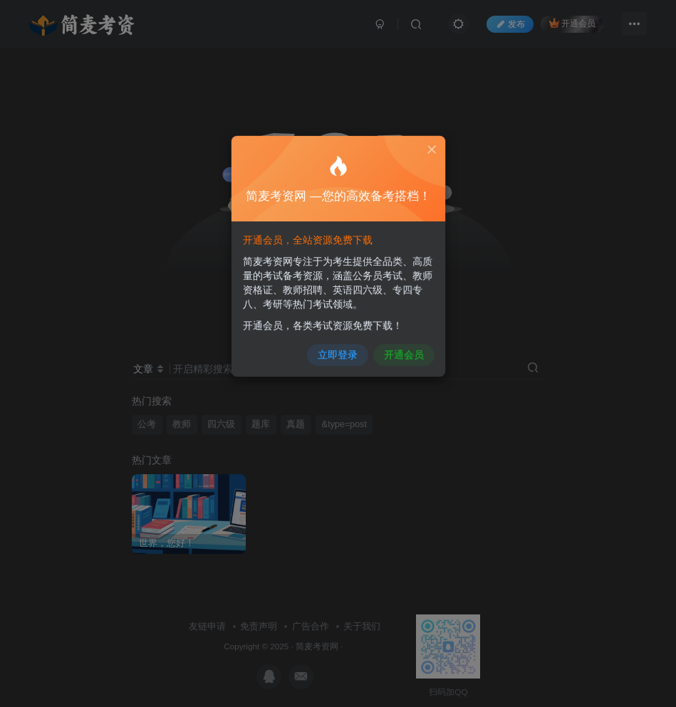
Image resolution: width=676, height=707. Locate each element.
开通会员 (398, 346)
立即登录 (337, 346)
